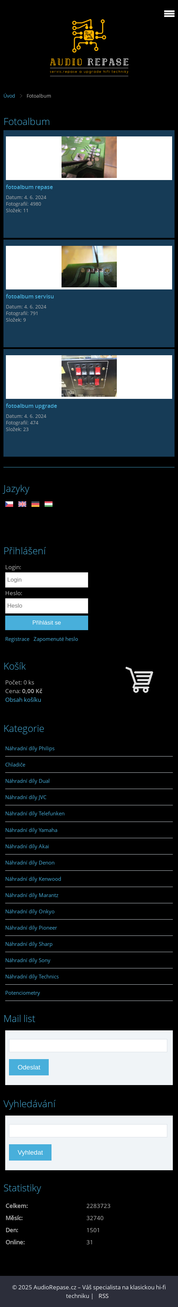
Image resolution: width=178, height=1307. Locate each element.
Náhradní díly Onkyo (30, 911)
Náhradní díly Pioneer (31, 927)
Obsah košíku (23, 700)
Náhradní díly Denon (30, 862)
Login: (13, 567)
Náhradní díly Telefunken (35, 813)
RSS (104, 1296)
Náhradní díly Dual (27, 780)
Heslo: (13, 593)
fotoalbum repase (29, 187)
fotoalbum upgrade (31, 406)
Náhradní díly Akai (27, 846)
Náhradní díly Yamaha (31, 829)
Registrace (17, 638)
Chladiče (15, 764)
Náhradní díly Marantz (31, 895)
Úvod (9, 95)
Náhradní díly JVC (25, 797)
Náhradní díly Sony (27, 960)
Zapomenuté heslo (56, 638)
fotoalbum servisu (30, 296)
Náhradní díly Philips (30, 748)
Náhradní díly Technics (32, 976)
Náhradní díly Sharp (29, 943)
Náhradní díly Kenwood (33, 878)
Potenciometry (22, 992)
